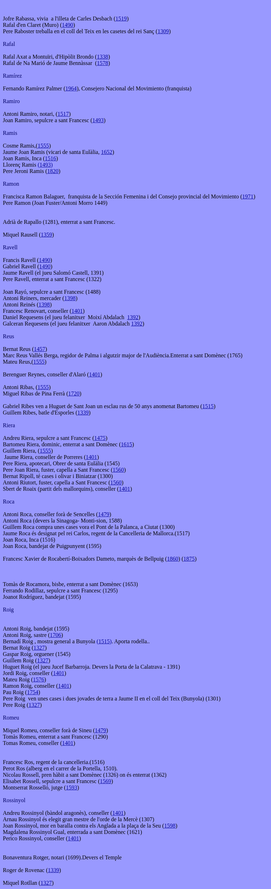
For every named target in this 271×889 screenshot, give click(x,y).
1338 (102, 57)
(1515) (104, 641)
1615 (126, 444)
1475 (100, 438)
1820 (53, 171)
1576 (38, 679)
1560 (118, 470)
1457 (39, 349)
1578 (102, 63)
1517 (63, 114)
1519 (121, 19)
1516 (50, 158)
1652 (106, 152)
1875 (189, 559)
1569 (105, 781)
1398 (70, 298)
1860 (172, 559)
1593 (71, 787)
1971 (247, 196)
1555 (43, 146)
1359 (46, 235)
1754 (32, 692)
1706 (55, 635)
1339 (83, 413)
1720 (73, 393)
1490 (67, 25)
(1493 (44, 165)
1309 (163, 31)
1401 (77, 311)
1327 (39, 648)
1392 (132, 317)
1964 (71, 88)
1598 (169, 826)
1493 (98, 120)
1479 (103, 514)
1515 (207, 406)
